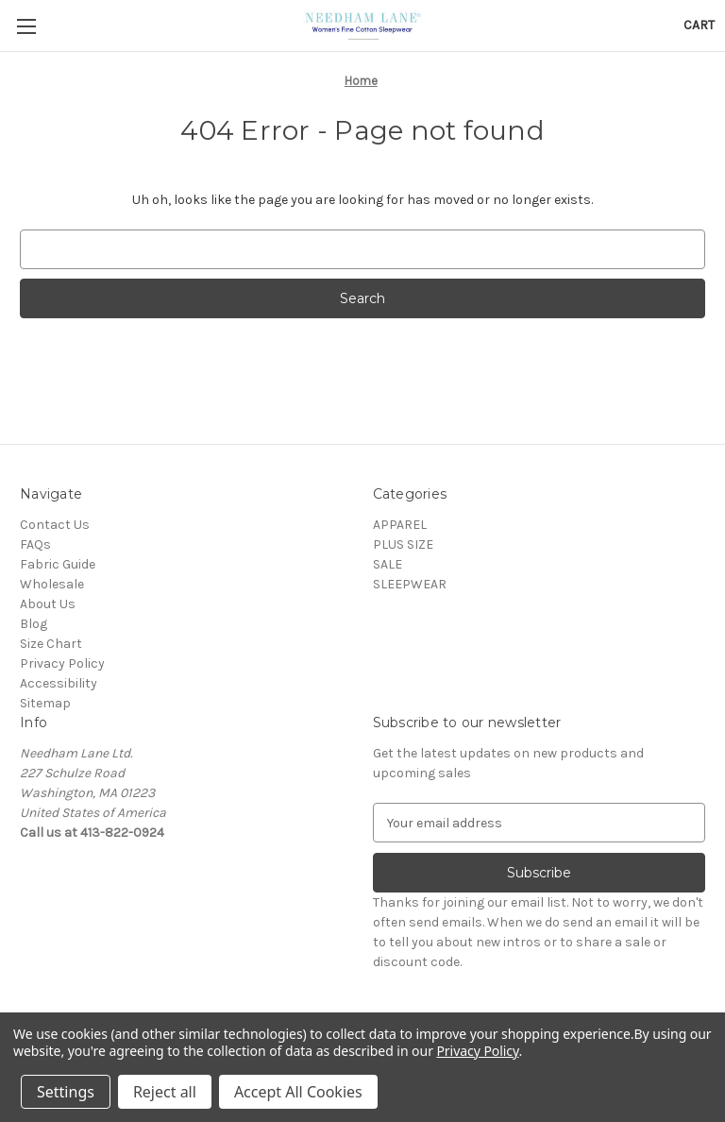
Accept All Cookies (298, 1091)
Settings (65, 1091)
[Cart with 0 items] (699, 25)
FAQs (35, 544)
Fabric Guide (57, 564)
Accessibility (58, 683)
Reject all (164, 1091)
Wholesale (52, 584)
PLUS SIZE (403, 544)
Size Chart (51, 644)
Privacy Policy (62, 663)
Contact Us (55, 525)
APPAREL (400, 525)
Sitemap (45, 703)
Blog (33, 624)
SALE (387, 564)
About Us (48, 604)
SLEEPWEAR (410, 584)
